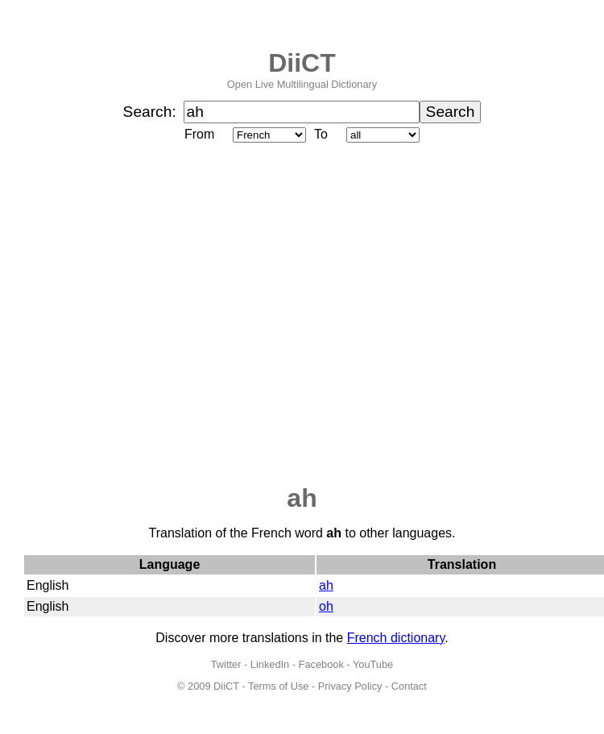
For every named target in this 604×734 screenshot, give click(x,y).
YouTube (373, 664)
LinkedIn (269, 664)
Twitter (226, 664)
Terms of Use (278, 686)
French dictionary (396, 638)
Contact (409, 686)
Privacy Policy (350, 686)
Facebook (321, 664)
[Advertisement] (151, 315)
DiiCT (302, 62)
